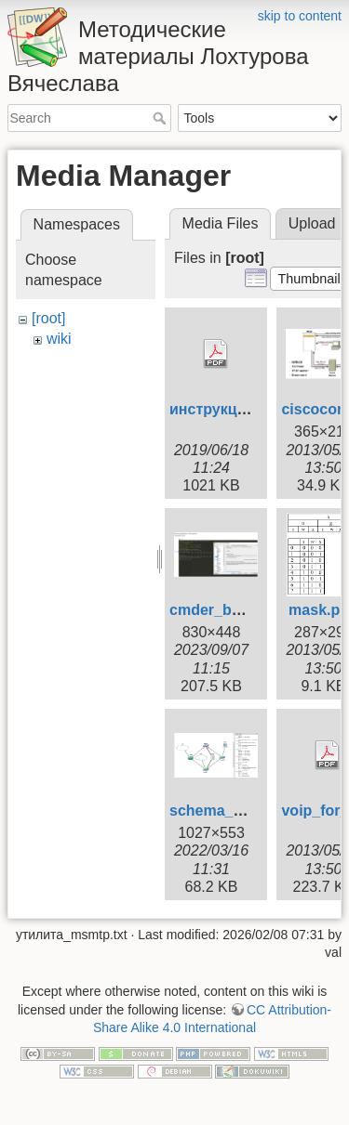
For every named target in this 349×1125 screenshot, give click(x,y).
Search (161, 117)
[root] (48, 318)
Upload (312, 223)
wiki (59, 339)
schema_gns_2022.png (250, 810)
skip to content (300, 15)
